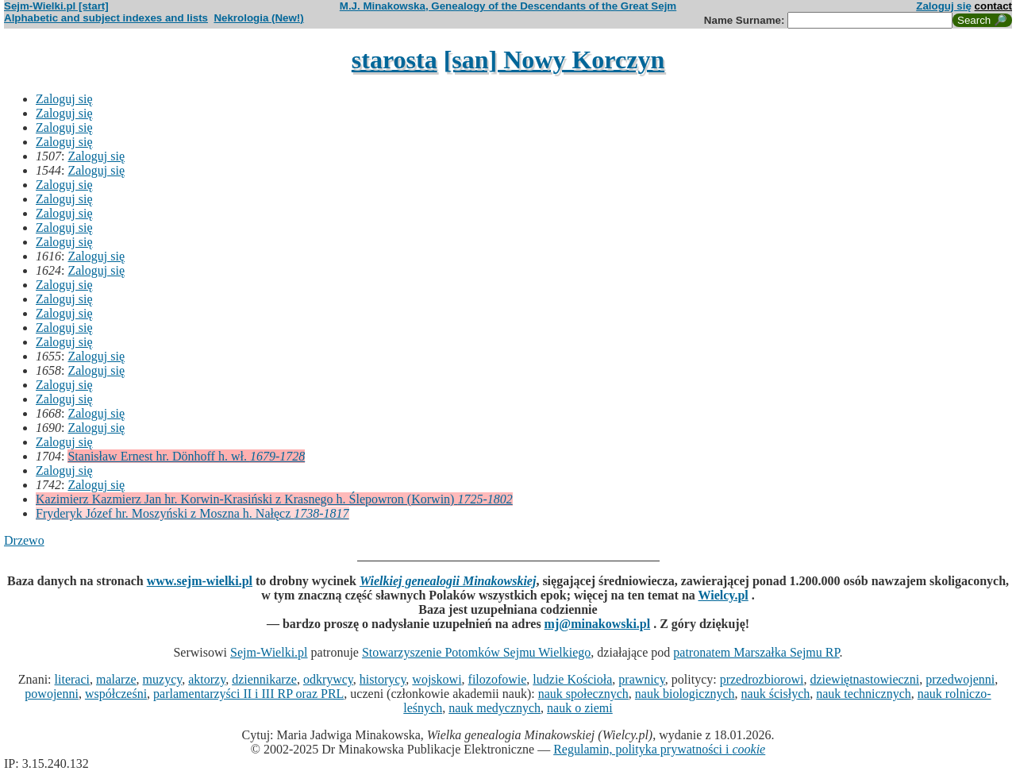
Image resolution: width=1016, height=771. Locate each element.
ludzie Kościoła (572, 679)
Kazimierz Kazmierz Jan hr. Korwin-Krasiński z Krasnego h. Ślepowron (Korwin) (274, 499)
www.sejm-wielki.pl (199, 581)
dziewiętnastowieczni (864, 679)
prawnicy (641, 679)
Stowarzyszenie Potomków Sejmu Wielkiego (476, 652)
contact (993, 6)
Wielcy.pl (723, 595)
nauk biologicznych (685, 693)
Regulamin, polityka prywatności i (659, 749)
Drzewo (24, 540)
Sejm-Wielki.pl (269, 652)
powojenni (52, 693)
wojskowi (436, 679)
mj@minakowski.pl (598, 623)
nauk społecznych (583, 693)
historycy (383, 679)
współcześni (116, 693)
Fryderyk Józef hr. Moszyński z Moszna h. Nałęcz (192, 513)
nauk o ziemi (580, 708)
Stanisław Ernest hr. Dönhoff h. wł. (186, 456)
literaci (72, 679)
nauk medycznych (494, 708)
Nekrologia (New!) (258, 18)
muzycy (163, 679)
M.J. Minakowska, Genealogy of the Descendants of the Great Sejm (508, 6)
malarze (116, 679)
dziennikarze (264, 679)
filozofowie (497, 679)
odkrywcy (328, 679)
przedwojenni (960, 679)
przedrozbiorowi (762, 679)
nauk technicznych (863, 693)
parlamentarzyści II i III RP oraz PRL (248, 693)
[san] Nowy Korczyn (554, 59)
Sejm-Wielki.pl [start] (56, 6)
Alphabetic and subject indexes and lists (106, 18)
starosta (394, 59)
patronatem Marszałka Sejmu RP (756, 652)
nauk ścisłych (775, 693)
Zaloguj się (944, 6)
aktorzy (206, 679)
